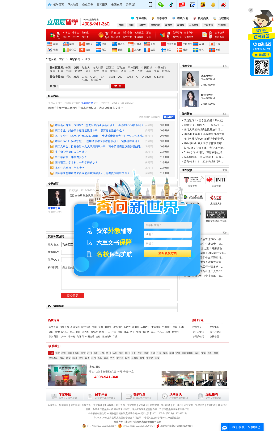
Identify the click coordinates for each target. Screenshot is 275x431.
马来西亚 (133, 67)
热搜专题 (53, 320)
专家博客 (188, 37)
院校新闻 (219, 37)
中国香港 (171, 44)
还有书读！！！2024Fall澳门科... (203, 161)
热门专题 (198, 320)
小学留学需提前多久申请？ (71, 151)
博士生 (85, 37)
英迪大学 (216, 181)
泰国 (201, 44)
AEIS (85, 79)
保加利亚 (53, 336)
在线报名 (182, 18)
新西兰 (121, 44)
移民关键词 (198, 336)
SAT (103, 76)
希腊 (138, 331)
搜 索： (54, 86)
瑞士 (88, 49)
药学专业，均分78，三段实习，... (204, 124)
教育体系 (139, 32)
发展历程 (211, 405)
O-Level (158, 76)
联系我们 (222, 405)
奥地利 (175, 331)
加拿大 (89, 44)
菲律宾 (71, 336)
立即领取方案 (167, 253)
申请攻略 (139, 37)
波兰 (153, 331)
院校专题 (86, 327)
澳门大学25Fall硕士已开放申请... (203, 129)
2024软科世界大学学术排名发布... (204, 143)
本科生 (66, 37)
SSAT (112, 76)
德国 (120, 49)
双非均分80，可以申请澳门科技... (204, 156)
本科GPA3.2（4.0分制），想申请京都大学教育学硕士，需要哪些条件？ (97, 141)
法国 (152, 49)
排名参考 (115, 37)
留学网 (149, 409)
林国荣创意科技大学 (216, 216)
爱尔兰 (72, 49)
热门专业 (127, 32)
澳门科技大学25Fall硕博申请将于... (204, 138)
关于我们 (131, 4)
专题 (148, 37)
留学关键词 (198, 331)
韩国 (55, 49)
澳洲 (104, 44)
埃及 (168, 331)
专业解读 (97, 405)
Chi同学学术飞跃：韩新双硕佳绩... (204, 152)
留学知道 (177, 37)
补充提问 (169, 117)
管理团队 (199, 405)
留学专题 (53, 327)
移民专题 (64, 327)
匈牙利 (80, 336)
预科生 (85, 32)
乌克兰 (160, 331)
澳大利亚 (98, 67)
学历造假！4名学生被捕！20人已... (204, 120)
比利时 (63, 336)
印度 (115, 336)
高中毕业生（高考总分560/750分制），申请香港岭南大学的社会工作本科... (99, 135)
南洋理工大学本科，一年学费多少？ (76, 162)
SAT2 (129, 76)
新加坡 (137, 44)
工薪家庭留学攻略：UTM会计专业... (205, 252)
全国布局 (116, 4)
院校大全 (115, 32)
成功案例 (75, 405)
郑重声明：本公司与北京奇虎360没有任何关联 (137, 422)
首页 (62, 59)
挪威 (217, 49)
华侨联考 (96, 79)
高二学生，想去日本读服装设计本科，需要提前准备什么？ (90, 130)
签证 (148, 32)
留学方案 (127, 37)
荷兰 (104, 49)
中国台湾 (89, 336)
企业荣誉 (87, 4)
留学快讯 (219, 32)
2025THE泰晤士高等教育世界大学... (205, 134)
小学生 (66, 32)
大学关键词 (215, 331)
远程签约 (223, 18)
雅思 (76, 76)
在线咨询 (264, 54)
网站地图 (73, 4)
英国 (71, 44)
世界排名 (214, 327)
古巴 (98, 336)
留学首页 (58, 4)
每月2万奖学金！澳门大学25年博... (204, 147)
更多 (224, 66)
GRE (84, 76)
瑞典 (201, 49)
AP (137, 76)
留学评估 (162, 18)
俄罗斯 (166, 71)
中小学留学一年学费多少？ (71, 157)
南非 (132, 331)
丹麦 (185, 49)
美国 (55, 44)
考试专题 (75, 327)
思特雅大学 (216, 199)
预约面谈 (203, 18)
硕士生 (75, 37)
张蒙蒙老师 (87, 103)
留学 (104, 409)
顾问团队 (102, 4)
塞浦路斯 (106, 336)
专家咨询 (75, 59)
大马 (152, 44)
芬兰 (169, 49)
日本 (217, 44)
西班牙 (94, 331)
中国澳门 (187, 44)
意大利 (137, 49)
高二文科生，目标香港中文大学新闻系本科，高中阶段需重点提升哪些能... (99, 146)
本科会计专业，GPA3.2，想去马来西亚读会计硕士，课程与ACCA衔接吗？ (99, 125)
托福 (68, 76)
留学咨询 (177, 32)
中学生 (75, 32)
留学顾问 (188, 32)
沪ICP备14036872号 (176, 413)
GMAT (94, 76)
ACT (121, 76)
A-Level (146, 76)
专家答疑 (141, 18)
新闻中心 (52, 405)
